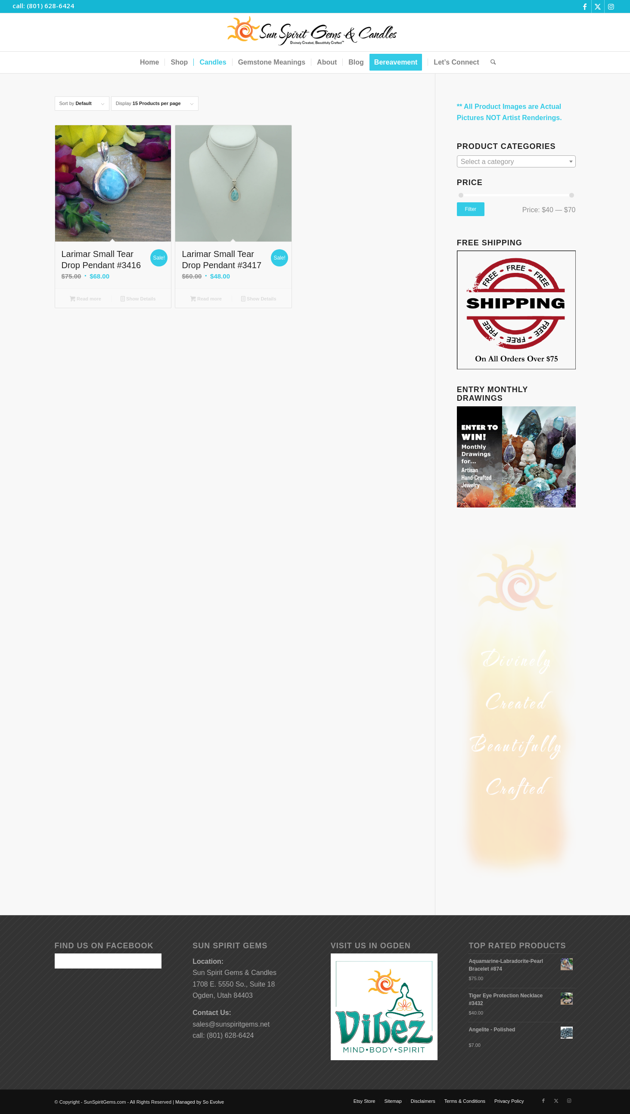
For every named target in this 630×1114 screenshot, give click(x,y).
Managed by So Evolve (199, 1102)
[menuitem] (149, 62)
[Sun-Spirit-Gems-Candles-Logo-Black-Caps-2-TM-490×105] (315, 32)
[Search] (490, 62)
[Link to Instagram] (611, 6)
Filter (470, 209)
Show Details (138, 299)
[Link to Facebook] (585, 6)
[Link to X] (598, 6)
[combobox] (516, 161)
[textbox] (516, 162)
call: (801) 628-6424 (43, 5)
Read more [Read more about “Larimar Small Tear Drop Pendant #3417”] (206, 299)
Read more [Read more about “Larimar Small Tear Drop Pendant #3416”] (85, 299)
